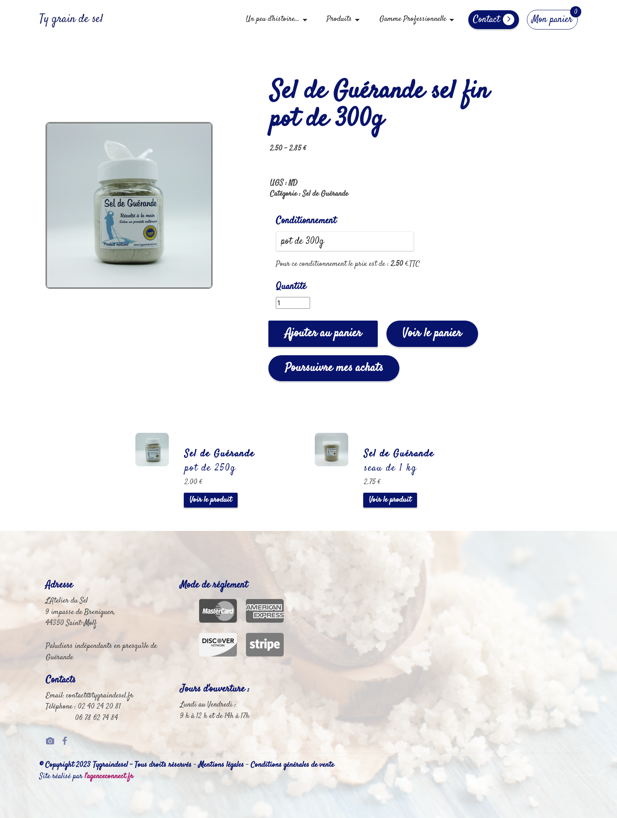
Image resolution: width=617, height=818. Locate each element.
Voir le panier (432, 333)
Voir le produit (211, 500)
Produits (339, 19)
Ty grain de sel (71, 19)
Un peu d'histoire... (272, 19)
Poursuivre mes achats (334, 368)
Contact (493, 19)
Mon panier (552, 19)
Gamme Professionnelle (412, 19)
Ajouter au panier (323, 333)
